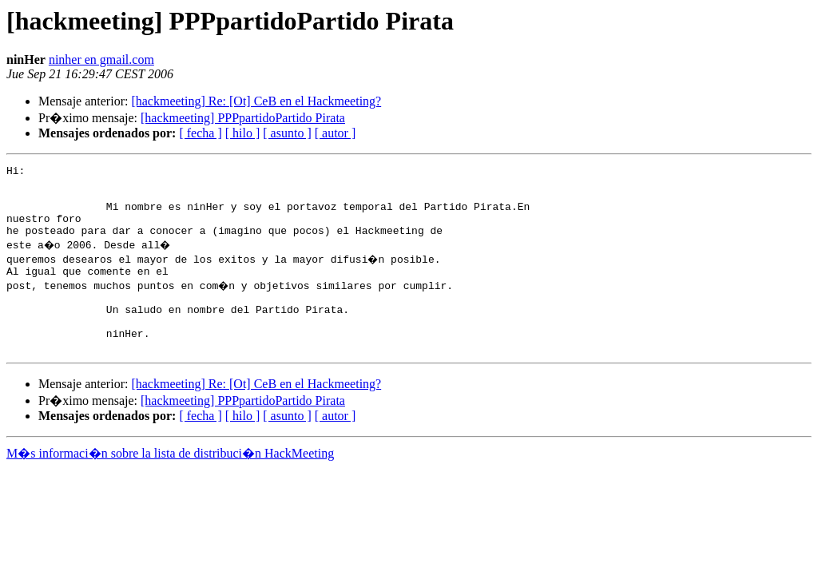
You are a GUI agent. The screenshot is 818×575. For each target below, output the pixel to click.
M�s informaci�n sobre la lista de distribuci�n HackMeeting (170, 482)
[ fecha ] (200, 133)
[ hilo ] (242, 133)
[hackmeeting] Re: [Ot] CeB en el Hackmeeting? (256, 101)
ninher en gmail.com (101, 59)
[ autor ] (335, 133)
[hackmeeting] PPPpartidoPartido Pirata (243, 118)
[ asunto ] (287, 133)
